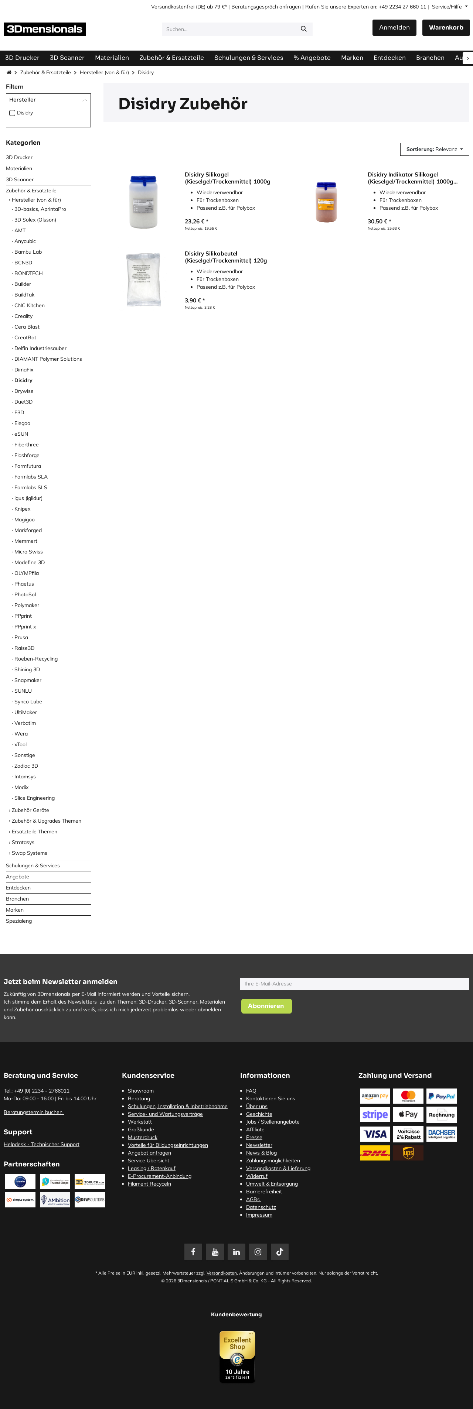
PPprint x (25, 626)
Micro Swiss (28, 551)
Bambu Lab (28, 251)
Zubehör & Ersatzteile (45, 72)
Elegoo (22, 423)
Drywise (24, 391)
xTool (20, 744)
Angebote (17, 876)
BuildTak (24, 294)
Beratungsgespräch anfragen (266, 6)
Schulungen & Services (33, 865)
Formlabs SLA (31, 476)
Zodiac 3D (26, 765)
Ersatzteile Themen (34, 831)
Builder (22, 284)
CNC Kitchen (29, 305)
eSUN (21, 434)
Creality (23, 316)
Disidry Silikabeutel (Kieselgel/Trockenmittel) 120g (226, 257)
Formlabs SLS (30, 487)
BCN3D (23, 262)
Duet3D (23, 401)
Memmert (25, 541)
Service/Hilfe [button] (447, 6)
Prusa (21, 637)
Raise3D (24, 648)
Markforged (28, 530)
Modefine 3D (29, 562)
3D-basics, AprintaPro (40, 209)
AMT (19, 230)
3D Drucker (19, 157)
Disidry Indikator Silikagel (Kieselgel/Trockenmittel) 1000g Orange (410, 178)
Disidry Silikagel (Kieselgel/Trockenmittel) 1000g (227, 178)
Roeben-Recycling (36, 658)
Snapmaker (27, 680)
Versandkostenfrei (172, 6)
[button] (434, 149)
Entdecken (18, 887)
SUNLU (23, 691)
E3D (19, 412)
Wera (21, 733)
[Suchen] (304, 29)
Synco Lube (28, 701)
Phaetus (24, 583)
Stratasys (23, 842)
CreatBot (25, 337)
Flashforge (27, 455)
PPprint (23, 616)
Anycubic (25, 241)
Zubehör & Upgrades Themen (46, 820)
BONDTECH (28, 273)
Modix (21, 787)
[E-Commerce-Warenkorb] (446, 28)
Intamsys (25, 776)
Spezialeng (19, 921)
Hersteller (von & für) (104, 72)
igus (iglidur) (28, 498)
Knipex (22, 508)
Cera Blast (27, 326)
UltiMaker (25, 712)
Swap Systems (29, 853)
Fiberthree (26, 444)
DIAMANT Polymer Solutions (48, 359)
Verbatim (25, 723)
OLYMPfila (26, 573)
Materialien (19, 168)
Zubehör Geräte (30, 810)
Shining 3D (27, 669)
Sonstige (24, 755)
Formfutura (27, 466)
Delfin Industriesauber (40, 348)
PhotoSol (25, 594)
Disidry (25, 112)
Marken (15, 909)
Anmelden (394, 27)
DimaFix (23, 369)
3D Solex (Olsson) (35, 219)
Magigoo (24, 519)
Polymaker (26, 605)
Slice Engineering (34, 798)
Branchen (17, 898)
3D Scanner (20, 179)
